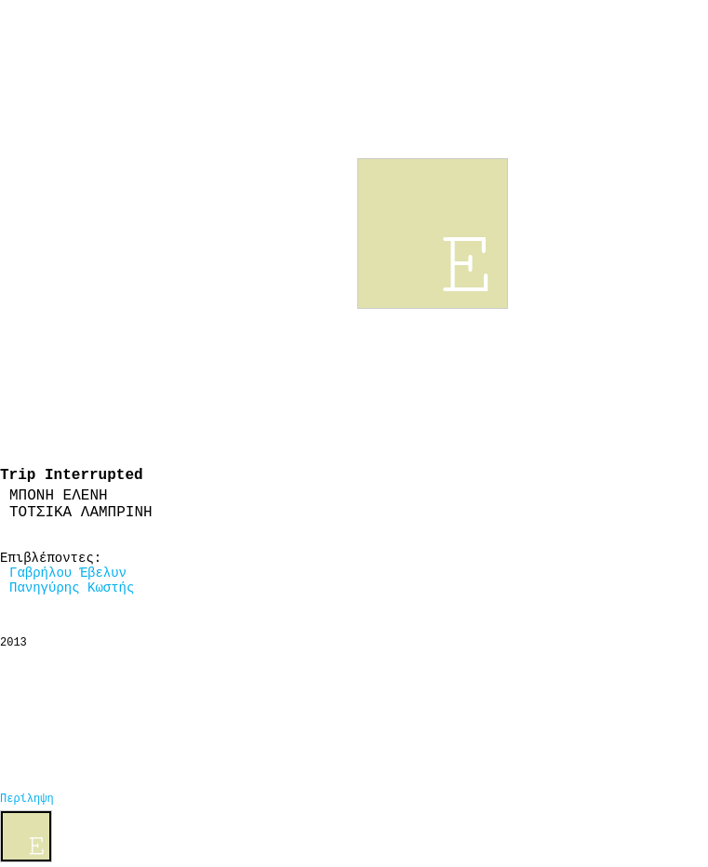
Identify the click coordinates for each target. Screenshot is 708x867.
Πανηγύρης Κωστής (71, 587)
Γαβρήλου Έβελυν (68, 573)
